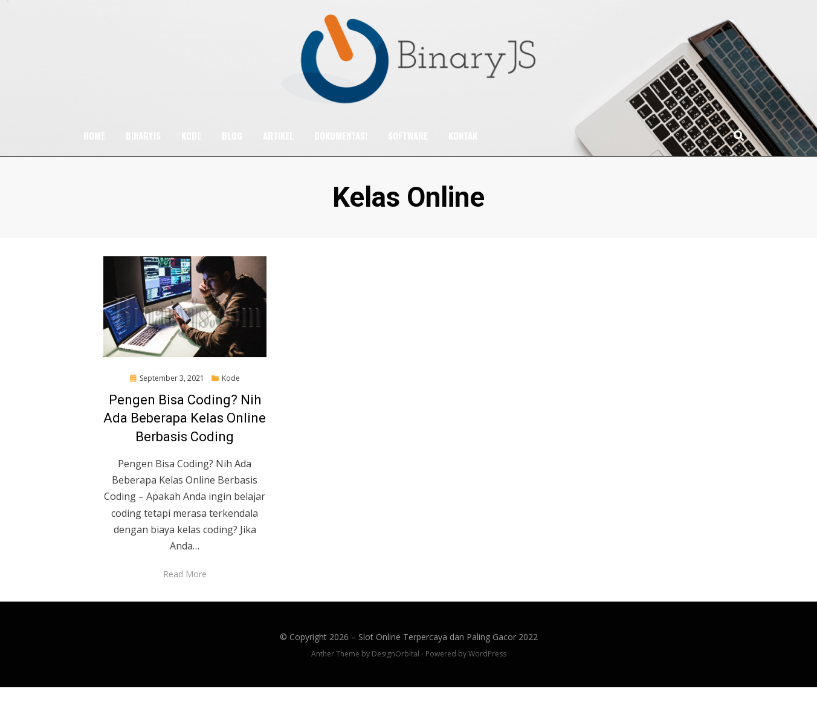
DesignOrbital (395, 672)
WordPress (487, 672)
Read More (185, 592)
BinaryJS (143, 153)
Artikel (278, 153)
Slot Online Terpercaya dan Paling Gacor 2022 (448, 655)
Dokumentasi (340, 153)
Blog (232, 153)
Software (408, 153)
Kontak (462, 153)
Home (94, 153)
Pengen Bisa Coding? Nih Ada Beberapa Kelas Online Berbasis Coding (184, 437)
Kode (191, 153)
